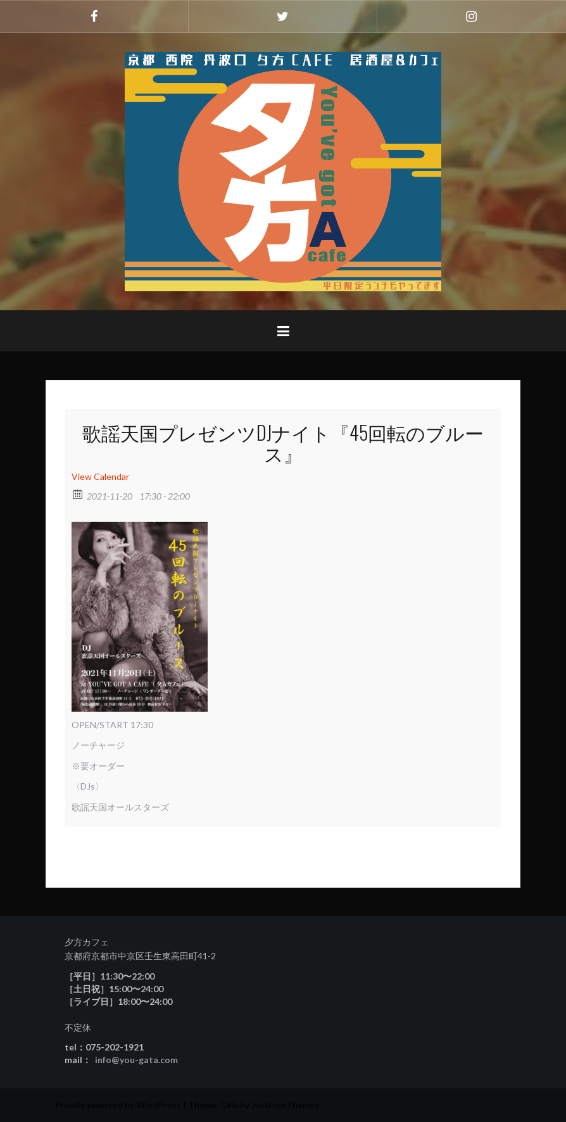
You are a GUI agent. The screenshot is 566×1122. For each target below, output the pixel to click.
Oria (229, 1104)
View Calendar (100, 476)
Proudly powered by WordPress (118, 1104)
